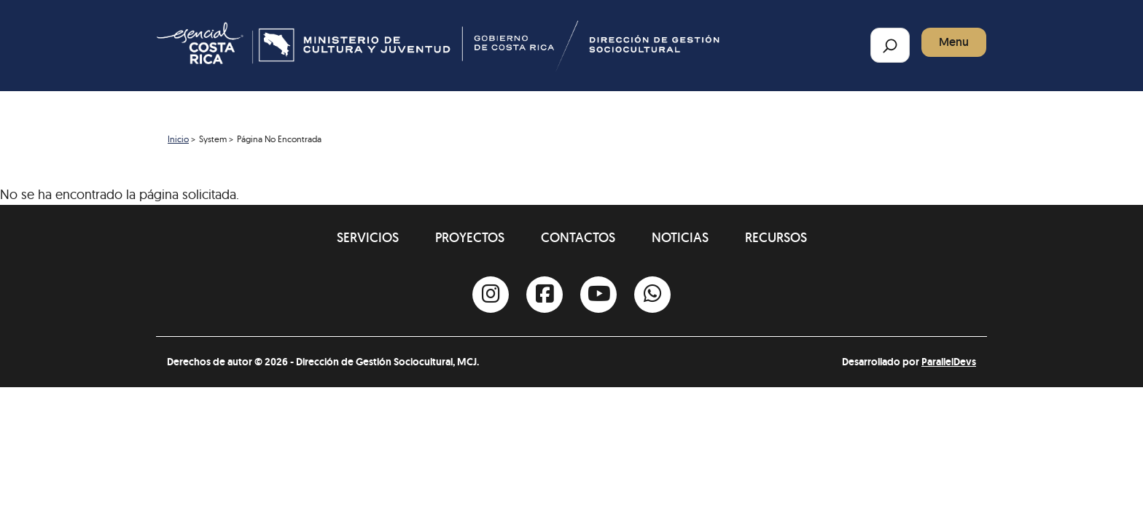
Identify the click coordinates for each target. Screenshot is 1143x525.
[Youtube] (598, 294)
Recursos (776, 237)
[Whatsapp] (652, 294)
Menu (954, 42)
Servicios (368, 237)
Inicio (178, 138)
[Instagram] (490, 294)
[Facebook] (544, 294)
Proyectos (469, 237)
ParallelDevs (948, 361)
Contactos (578, 237)
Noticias (680, 237)
